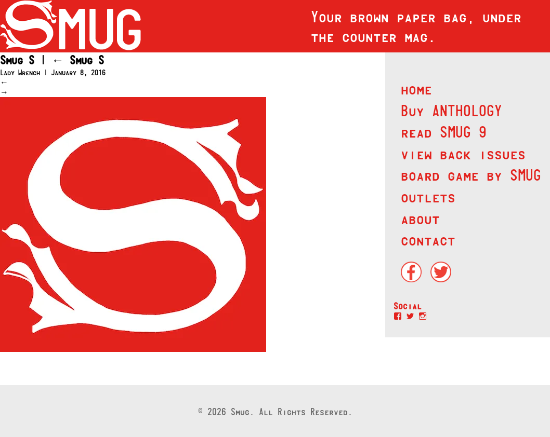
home (416, 89)
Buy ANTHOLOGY (451, 110)
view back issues (463, 153)
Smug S (77, 59)
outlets (428, 197)
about (420, 218)
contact (428, 240)
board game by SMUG (471, 175)
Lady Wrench (20, 72)
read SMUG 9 (444, 132)
